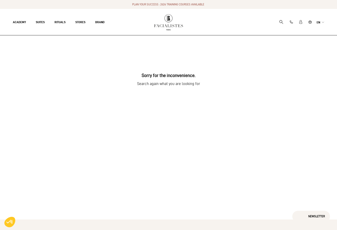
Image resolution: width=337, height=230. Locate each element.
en (319, 22)
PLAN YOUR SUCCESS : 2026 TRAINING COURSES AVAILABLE (168, 4)
